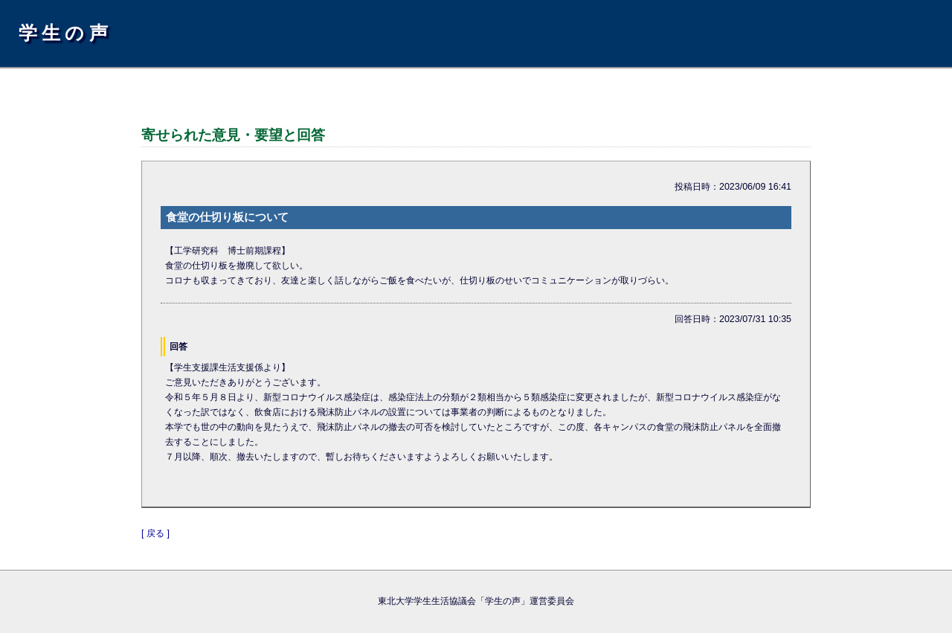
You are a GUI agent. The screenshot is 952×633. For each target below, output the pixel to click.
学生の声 (65, 32)
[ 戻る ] (155, 533)
